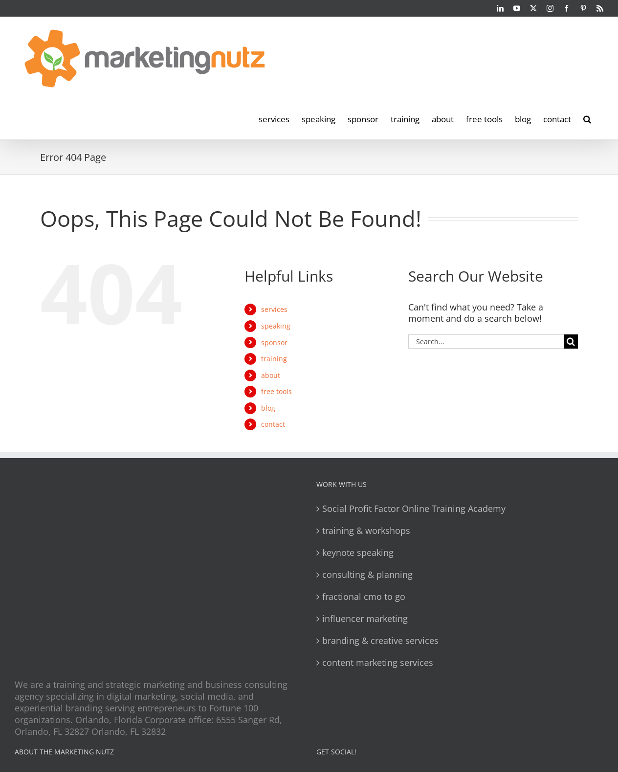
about (270, 375)
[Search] (571, 341)
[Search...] (486, 341)
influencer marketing (365, 618)
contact (273, 424)
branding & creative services (380, 640)
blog (268, 408)
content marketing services (377, 662)
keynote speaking (358, 552)
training (274, 358)
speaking (275, 326)
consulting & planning (367, 574)
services (274, 309)
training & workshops (366, 530)
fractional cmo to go (363, 596)
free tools (276, 391)
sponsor (274, 342)
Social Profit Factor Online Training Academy (414, 508)
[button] (587, 118)
